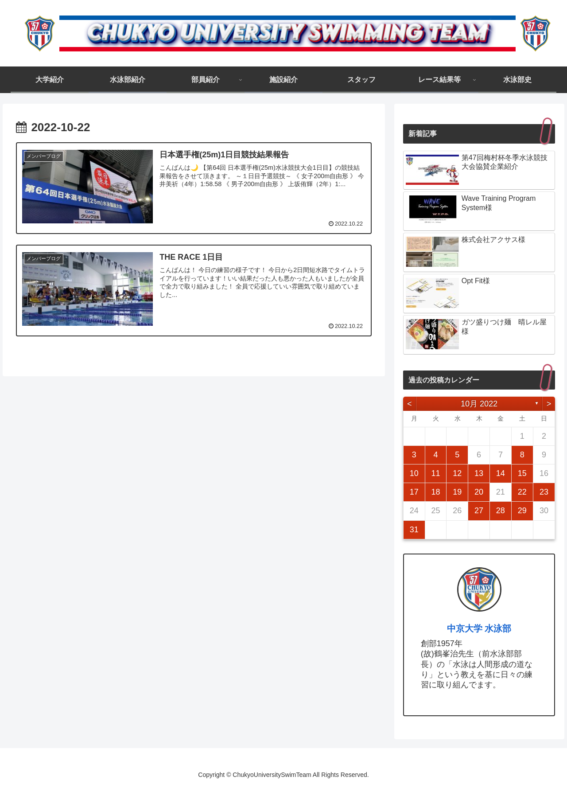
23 (544, 492)
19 (457, 492)
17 (414, 492)
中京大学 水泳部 (479, 628)
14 (500, 473)
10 (414, 473)
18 (435, 492)
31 (414, 529)
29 (522, 510)
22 (522, 492)
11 (435, 473)
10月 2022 (479, 403)
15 (522, 473)
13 (478, 473)
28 (500, 510)
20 (478, 492)
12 (457, 473)
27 (478, 510)
